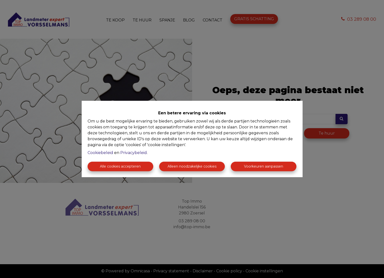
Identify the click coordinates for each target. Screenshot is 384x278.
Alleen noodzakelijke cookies (192, 166)
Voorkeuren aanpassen (263, 166)
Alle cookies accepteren (120, 166)
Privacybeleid (133, 152)
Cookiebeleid (100, 152)
